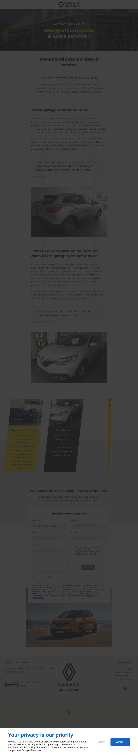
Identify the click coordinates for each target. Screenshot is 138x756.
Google (26, 750)
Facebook (35, 750)
